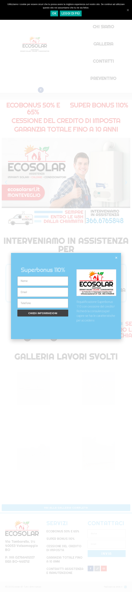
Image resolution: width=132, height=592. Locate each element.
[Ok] (127, 10)
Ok (54, 13)
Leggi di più (71, 13)
